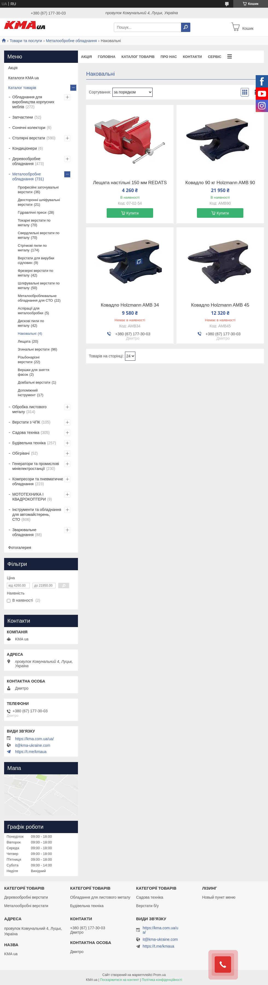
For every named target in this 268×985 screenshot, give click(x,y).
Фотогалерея (19, 547)
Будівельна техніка (29, 443)
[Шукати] (185, 27)
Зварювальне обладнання (24, 532)
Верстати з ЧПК (26, 422)
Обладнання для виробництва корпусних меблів (33, 102)
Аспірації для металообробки (30, 310)
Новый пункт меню (218, 897)
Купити (132, 213)
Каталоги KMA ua (23, 78)
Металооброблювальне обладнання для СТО (37, 298)
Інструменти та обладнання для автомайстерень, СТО (36, 514)
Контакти (192, 57)
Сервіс (214, 57)
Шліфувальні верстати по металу (39, 285)
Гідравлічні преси (32, 212)
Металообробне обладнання (71, 41)
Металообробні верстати (26, 906)
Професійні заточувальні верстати (38, 189)
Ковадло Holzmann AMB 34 (130, 305)
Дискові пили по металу (31, 323)
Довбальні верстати (34, 382)
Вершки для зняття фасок (33, 372)
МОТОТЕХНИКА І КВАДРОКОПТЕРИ (29, 496)
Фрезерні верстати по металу (35, 273)
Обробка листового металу (29, 409)
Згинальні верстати (33, 349)
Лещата (24, 341)
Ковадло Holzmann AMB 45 (220, 305)
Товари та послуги (26, 41)
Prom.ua (159, 975)
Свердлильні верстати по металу (38, 235)
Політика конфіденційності (162, 980)
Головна (106, 57)
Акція (86, 57)
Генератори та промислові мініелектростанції (35, 466)
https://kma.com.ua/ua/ (34, 739)
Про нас (169, 57)
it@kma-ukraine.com (32, 745)
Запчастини (22, 117)
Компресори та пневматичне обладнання (37, 481)
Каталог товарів (138, 57)
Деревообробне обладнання (26, 161)
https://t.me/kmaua (30, 751)
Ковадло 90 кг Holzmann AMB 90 (220, 182)
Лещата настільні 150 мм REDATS (130, 182)
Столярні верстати (28, 138)
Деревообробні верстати (26, 897)
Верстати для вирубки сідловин (36, 260)
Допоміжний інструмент (28, 392)
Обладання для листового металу (100, 897)
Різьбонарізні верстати (29, 359)
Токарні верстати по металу (34, 222)
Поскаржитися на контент (119, 980)
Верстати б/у (147, 906)
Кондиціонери (24, 148)
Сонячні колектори (28, 127)
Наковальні (27, 333)
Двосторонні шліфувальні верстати (39, 202)
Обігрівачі (21, 453)
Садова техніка (25, 432)
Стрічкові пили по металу (32, 247)
